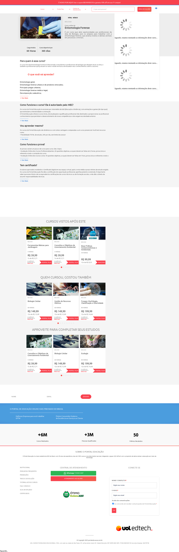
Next (109, 244)
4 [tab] (68, 267)
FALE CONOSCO (25, 486)
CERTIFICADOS (24, 493)
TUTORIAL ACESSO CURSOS (28, 482)
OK (114, 510)
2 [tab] (63, 267)
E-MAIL (115, 490)
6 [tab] (69, 323)
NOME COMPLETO (119, 480)
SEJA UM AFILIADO (26, 490)
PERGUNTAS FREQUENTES (28, 471)
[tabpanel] (39, 245)
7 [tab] (71, 323)
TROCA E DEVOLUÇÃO (27, 479)
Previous (23, 244)
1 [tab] (61, 267)
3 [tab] (66, 267)
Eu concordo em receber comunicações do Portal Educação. (135, 504)
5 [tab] (70, 267)
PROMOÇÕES (24, 475)
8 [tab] (73, 323)
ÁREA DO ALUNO (144, 9)
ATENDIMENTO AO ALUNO (73, 478)
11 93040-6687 (75, 473)
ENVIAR (86, 396)
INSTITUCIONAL (25, 467)
